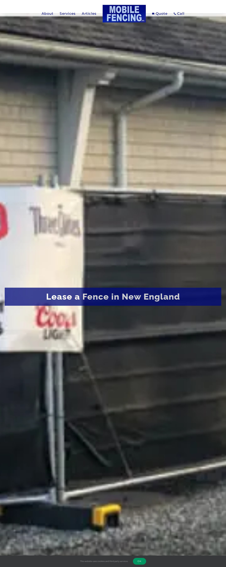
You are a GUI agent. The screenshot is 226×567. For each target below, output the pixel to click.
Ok (139, 561)
